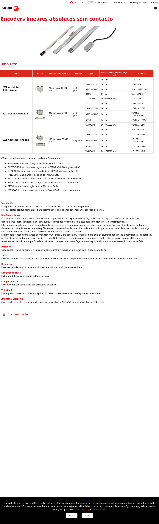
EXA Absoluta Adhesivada (11, 88)
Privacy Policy (82, 509)
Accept (72, 515)
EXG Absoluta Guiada (15, 113)
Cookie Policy (98, 509)
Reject (87, 515)
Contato (154, 2)
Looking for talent (138, 2)
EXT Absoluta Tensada (16, 139)
